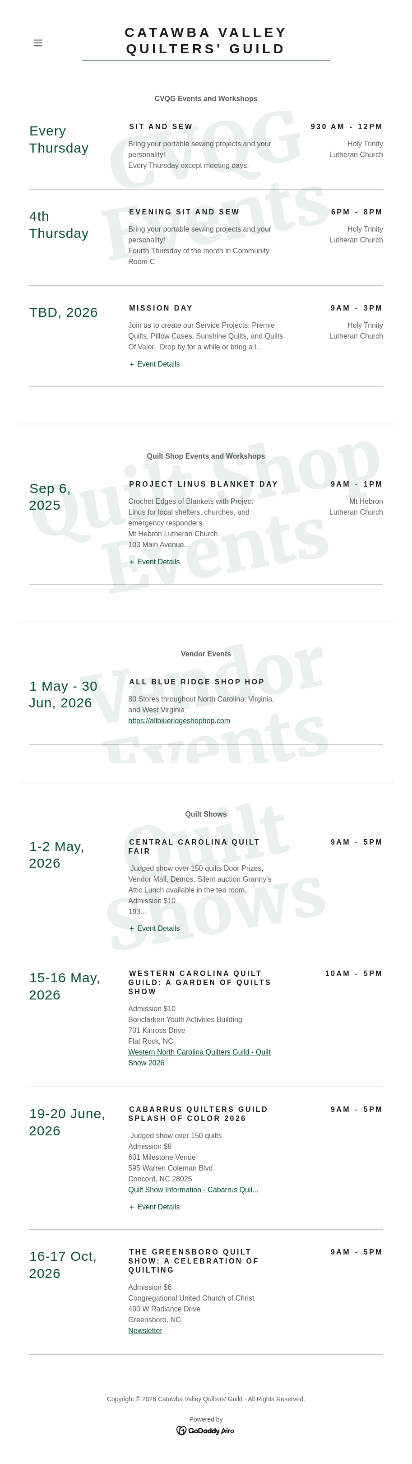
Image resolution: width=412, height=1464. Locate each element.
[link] (206, 51)
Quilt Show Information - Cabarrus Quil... (193, 1190)
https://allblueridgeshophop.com (179, 721)
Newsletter (145, 1330)
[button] (55, 43)
